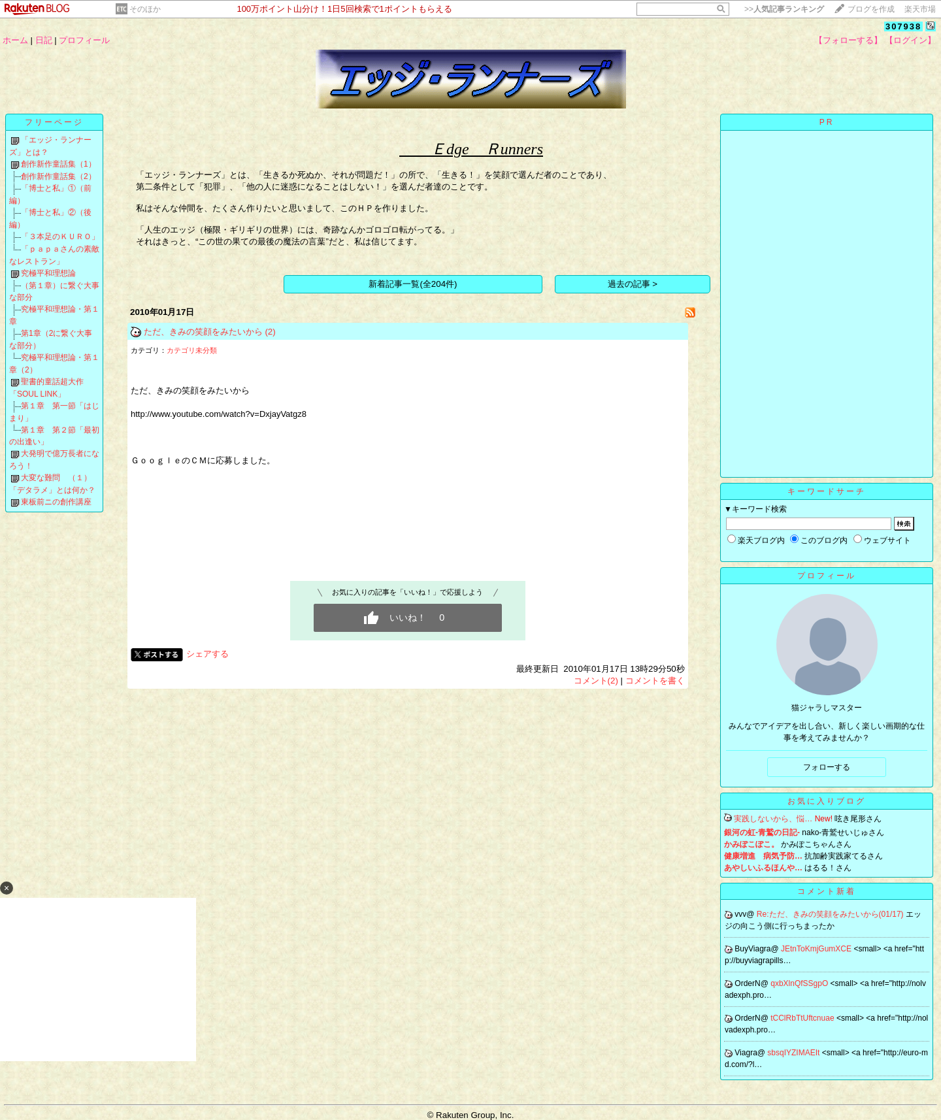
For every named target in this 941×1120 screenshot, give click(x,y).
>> (784, 9)
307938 (903, 26)
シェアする (207, 654)
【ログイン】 (910, 40)
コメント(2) (596, 680)
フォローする (826, 767)
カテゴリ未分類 (192, 350)
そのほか (145, 9)
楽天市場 (920, 9)
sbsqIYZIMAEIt (794, 1052)
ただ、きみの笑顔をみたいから (203, 332)
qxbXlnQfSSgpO (800, 983)
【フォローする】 (848, 40)
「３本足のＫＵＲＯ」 (60, 236)
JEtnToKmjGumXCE (817, 948)
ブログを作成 (871, 9)
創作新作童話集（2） (58, 176)
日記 (43, 40)
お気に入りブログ (826, 801)
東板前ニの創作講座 (56, 501)
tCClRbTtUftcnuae (803, 1018)
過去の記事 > (633, 284)
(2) (270, 332)
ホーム (15, 40)
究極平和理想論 (48, 273)
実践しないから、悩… (773, 818)
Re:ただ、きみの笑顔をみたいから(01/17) (831, 914)
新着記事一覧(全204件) (413, 284)
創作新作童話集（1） (58, 164)
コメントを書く (655, 680)
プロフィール (84, 40)
